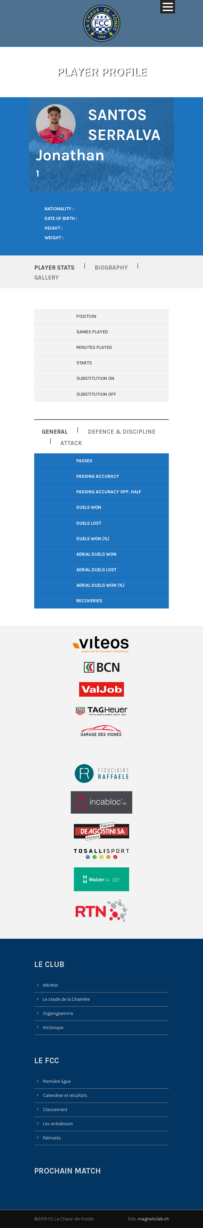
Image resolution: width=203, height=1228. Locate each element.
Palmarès (52, 1137)
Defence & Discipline (121, 431)
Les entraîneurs (58, 1123)
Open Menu (167, 6)
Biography (111, 267)
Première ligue (57, 1081)
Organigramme (58, 1013)
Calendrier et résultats (65, 1095)
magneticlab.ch (153, 1218)
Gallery (46, 277)
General (55, 431)
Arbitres (50, 985)
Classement (55, 1109)
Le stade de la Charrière (66, 999)
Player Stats (54, 267)
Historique (53, 1027)
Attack (71, 443)
